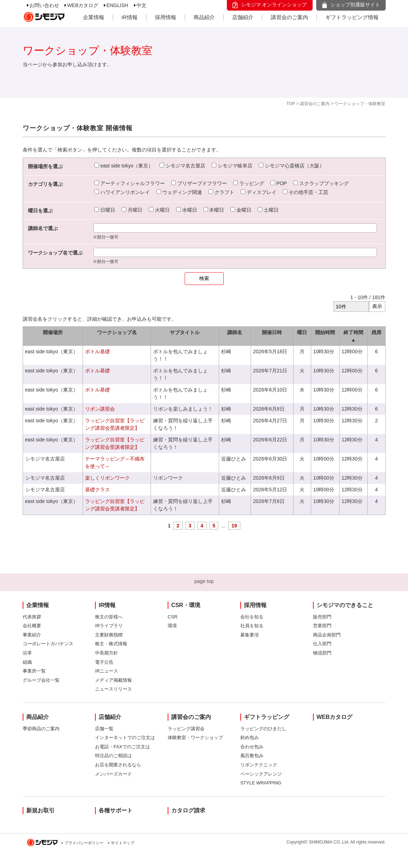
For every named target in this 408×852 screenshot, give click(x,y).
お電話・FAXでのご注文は (122, 746)
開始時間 (325, 332)
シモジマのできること (345, 605)
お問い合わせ (44, 5)
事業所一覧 (34, 671)
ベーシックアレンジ (261, 774)
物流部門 (322, 653)
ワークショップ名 (117, 332)
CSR (172, 616)
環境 (172, 625)
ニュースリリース (113, 689)
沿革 (27, 653)
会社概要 (32, 625)
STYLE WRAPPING (260, 782)
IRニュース (106, 671)
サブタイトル (185, 332)
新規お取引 (40, 810)
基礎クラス (97, 489)
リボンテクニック (258, 764)
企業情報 (93, 17)
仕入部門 (322, 643)
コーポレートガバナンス (48, 643)
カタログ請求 (188, 810)
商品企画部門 (327, 634)
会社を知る (251, 616)
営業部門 (322, 625)
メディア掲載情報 (113, 680)
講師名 (234, 332)
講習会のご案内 (289, 17)
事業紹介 (32, 634)
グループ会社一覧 (41, 680)
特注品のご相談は (113, 755)
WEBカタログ (82, 5)
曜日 (302, 332)
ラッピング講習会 (186, 728)
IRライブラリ (109, 625)
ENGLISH (117, 5)
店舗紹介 (242, 17)
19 (234, 525)
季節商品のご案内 (41, 728)
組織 (27, 662)
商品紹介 (204, 17)
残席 (376, 332)
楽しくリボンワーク (107, 478)
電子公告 (104, 662)
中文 (141, 5)
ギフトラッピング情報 (352, 17)
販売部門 (322, 616)
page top (204, 581)
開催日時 (272, 332)
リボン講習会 (100, 409)
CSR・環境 (185, 605)
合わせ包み (251, 746)
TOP (290, 103)
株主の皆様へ (109, 616)
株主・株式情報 (111, 643)
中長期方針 (106, 653)
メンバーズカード (113, 774)
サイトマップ (122, 843)
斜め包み (249, 737)
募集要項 (249, 634)
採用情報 (165, 17)
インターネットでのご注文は (125, 737)
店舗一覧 (104, 728)
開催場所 (53, 332)
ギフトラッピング (266, 717)
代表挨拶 (32, 616)
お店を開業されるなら (118, 764)
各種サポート (116, 810)
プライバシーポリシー (84, 843)
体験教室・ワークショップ (195, 737)
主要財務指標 (109, 634)
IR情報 (130, 17)
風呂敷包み (251, 755)
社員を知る (251, 625)
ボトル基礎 (97, 351)
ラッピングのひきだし (263, 728)
